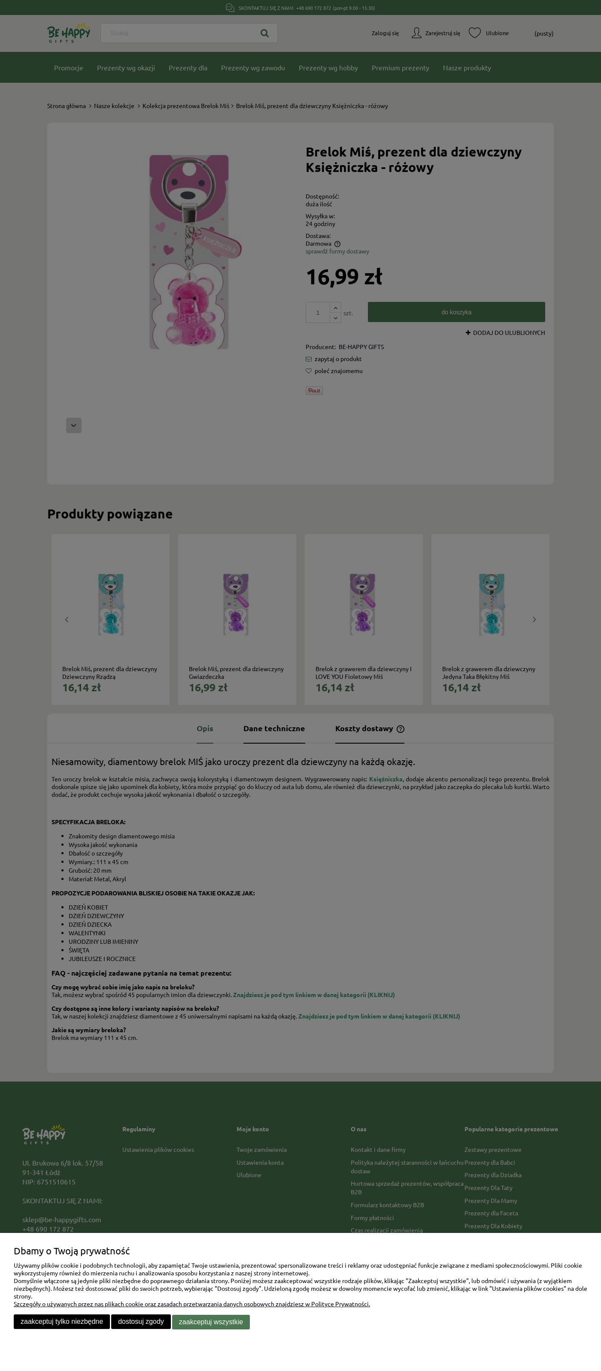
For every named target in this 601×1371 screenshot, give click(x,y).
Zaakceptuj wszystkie (211, 1322)
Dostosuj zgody (141, 1322)
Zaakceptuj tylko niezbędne (62, 1322)
